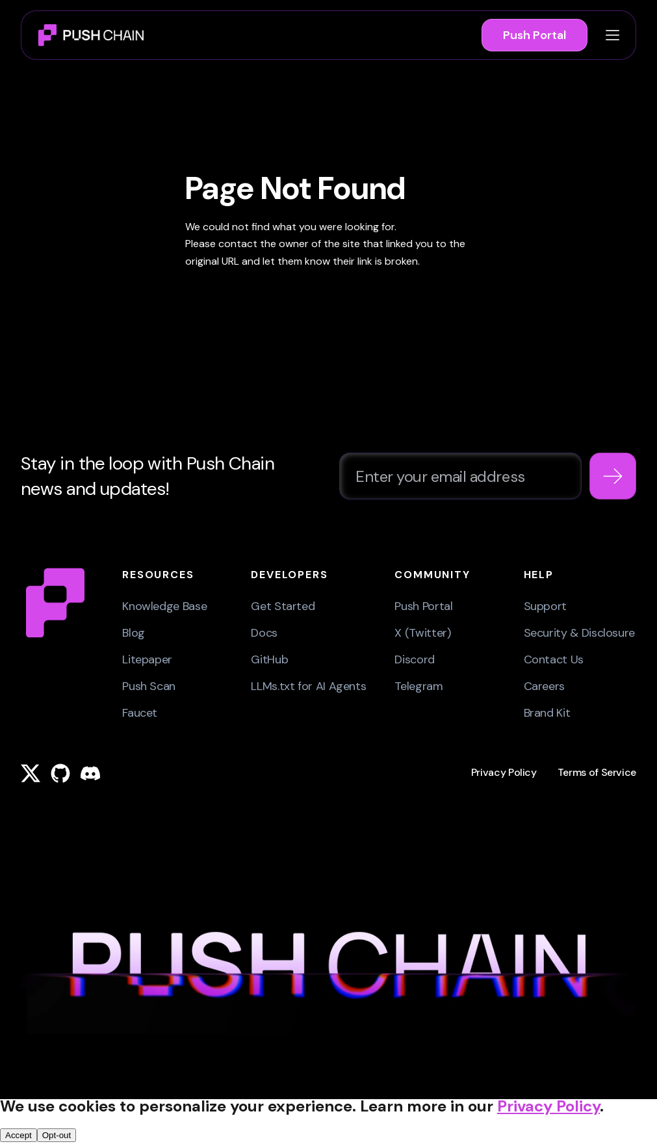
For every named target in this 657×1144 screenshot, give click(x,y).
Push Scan (148, 686)
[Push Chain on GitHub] (60, 773)
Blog (133, 633)
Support (545, 606)
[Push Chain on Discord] (90, 773)
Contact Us (554, 659)
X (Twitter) (422, 633)
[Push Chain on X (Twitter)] (30, 773)
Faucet (139, 713)
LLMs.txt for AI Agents (308, 686)
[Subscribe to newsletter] (612, 476)
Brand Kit (547, 713)
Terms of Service (597, 772)
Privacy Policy (504, 772)
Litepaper (147, 659)
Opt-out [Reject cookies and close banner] (56, 1135)
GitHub (269, 659)
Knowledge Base (164, 606)
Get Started (283, 606)
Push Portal (534, 35)
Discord (414, 659)
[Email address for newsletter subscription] (460, 476)
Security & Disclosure (579, 633)
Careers (544, 686)
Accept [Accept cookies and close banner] (18, 1135)
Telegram (418, 686)
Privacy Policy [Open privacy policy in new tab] (548, 1106)
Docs (264, 633)
